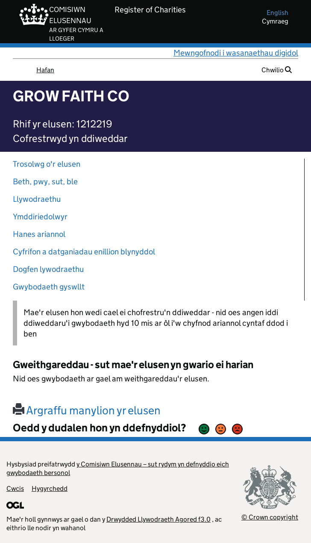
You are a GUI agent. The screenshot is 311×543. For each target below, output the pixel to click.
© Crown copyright (269, 517)
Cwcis (15, 488)
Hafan (45, 70)
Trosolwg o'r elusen (46, 164)
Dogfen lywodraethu (48, 269)
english (277, 13)
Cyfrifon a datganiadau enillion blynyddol (84, 252)
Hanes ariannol (39, 234)
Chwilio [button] (276, 70)
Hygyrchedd (49, 488)
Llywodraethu (37, 199)
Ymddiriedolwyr (40, 216)
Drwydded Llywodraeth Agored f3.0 (158, 519)
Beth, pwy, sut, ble (45, 181)
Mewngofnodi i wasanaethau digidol (235, 53)
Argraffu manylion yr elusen (87, 410)
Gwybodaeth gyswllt (49, 287)
